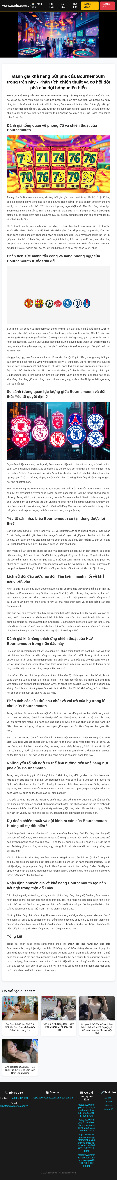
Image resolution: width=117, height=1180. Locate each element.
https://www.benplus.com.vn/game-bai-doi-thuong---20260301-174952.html (86, 1110)
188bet (108, 1105)
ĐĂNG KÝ (106, 5)
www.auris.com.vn (17, 6)
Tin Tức (51, 5)
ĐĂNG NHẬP (87, 6)
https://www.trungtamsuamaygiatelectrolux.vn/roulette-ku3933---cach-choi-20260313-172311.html (86, 1142)
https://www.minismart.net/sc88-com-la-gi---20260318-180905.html (86, 1160)
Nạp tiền (63, 6)
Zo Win (108, 1097)
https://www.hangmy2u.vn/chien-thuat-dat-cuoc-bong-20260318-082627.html (86, 1125)
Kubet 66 (108, 1109)
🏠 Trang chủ (37, 5)
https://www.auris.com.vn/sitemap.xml (53, 1097)
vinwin (108, 1101)
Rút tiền (75, 5)
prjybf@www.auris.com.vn (14, 1106)
